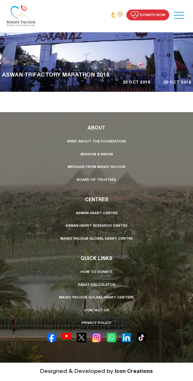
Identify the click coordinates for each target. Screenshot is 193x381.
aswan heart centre (97, 213)
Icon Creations (134, 371)
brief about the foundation (96, 141)
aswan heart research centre (96, 226)
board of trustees (96, 180)
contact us (96, 310)
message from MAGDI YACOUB (96, 167)
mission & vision (97, 154)
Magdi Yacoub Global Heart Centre (96, 239)
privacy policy (96, 323)
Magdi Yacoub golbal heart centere (96, 297)
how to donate (96, 272)
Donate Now (147, 15)
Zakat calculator (96, 285)
